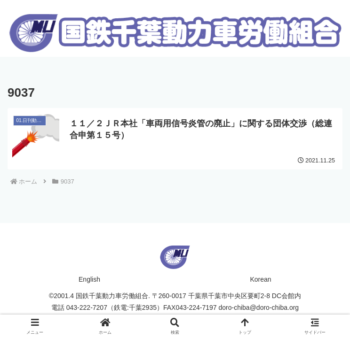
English (89, 279)
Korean (260, 279)
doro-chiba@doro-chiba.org (259, 307)
